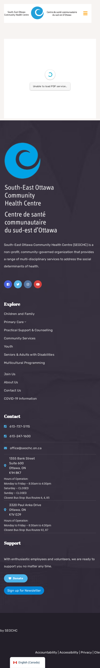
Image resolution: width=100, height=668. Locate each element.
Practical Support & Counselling (28, 330)
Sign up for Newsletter (24, 590)
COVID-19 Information (20, 398)
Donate (16, 578)
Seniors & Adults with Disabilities (29, 354)
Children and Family (19, 314)
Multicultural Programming (24, 363)
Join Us (9, 374)
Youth (8, 346)
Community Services (20, 338)
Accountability (69, 652)
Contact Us (12, 390)
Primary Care (15, 322)
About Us (11, 382)
